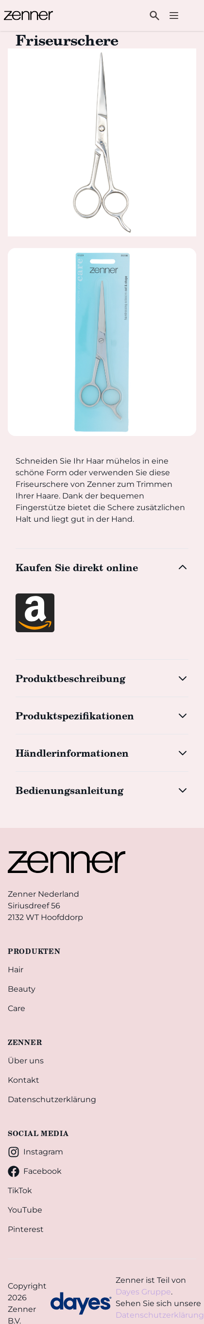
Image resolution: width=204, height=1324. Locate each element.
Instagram (35, 1152)
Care (16, 1008)
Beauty (21, 989)
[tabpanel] (102, 142)
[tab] (102, 342)
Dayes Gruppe (143, 1291)
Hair (15, 969)
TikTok (20, 1190)
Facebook (35, 1171)
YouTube (25, 1210)
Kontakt (23, 1080)
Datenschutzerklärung (52, 1099)
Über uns (26, 1060)
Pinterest (26, 1229)
